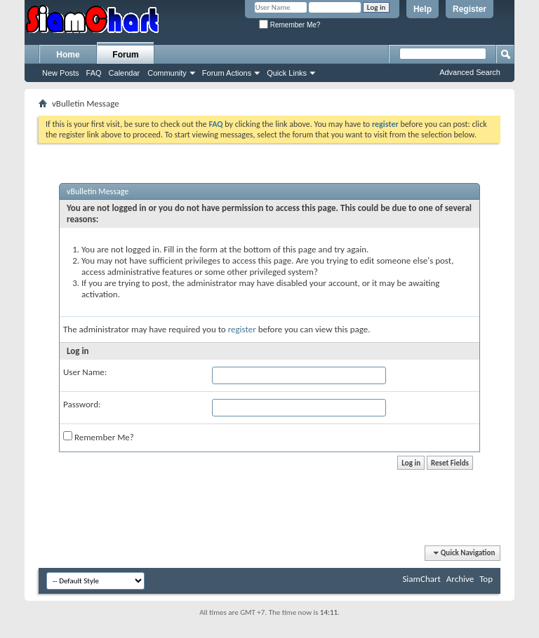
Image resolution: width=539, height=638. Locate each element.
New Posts (60, 73)
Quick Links (287, 73)
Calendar (124, 73)
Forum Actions (226, 73)
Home (67, 55)
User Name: (85, 372)
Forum (125, 55)
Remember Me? (289, 25)
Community (167, 73)
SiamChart (421, 578)
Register (469, 9)
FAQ (94, 73)
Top (486, 578)
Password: (81, 404)
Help (422, 9)
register (242, 329)
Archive (460, 578)
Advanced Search (469, 72)
